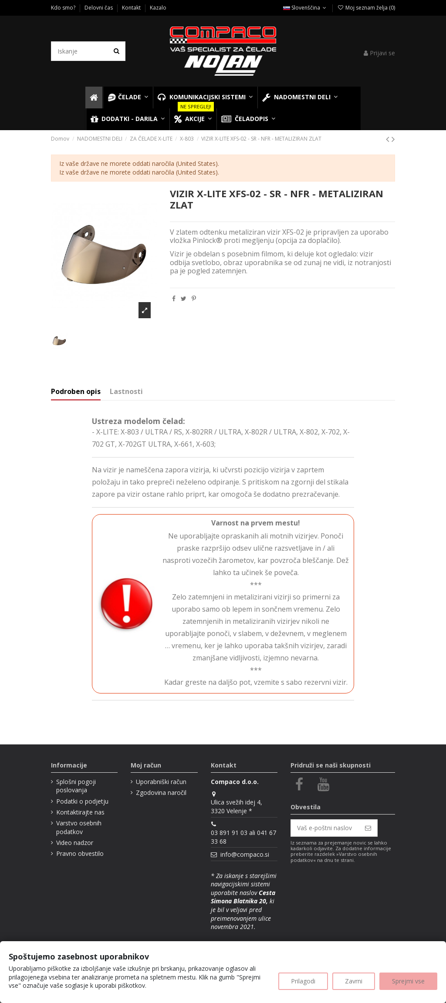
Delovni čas (99, 7)
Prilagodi (303, 981)
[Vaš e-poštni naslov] (325, 828)
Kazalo (158, 7)
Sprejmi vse (408, 981)
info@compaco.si (244, 854)
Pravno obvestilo (80, 853)
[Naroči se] (368, 828)
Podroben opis (76, 391)
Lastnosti (126, 391)
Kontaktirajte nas (80, 812)
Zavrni (353, 981)
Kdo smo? (64, 7)
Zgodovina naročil (161, 792)
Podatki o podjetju (82, 801)
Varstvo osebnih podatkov (78, 827)
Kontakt (132, 7)
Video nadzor (74, 842)
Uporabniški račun (161, 781)
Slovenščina (305, 7)
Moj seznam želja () (366, 7)
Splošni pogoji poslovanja (76, 785)
